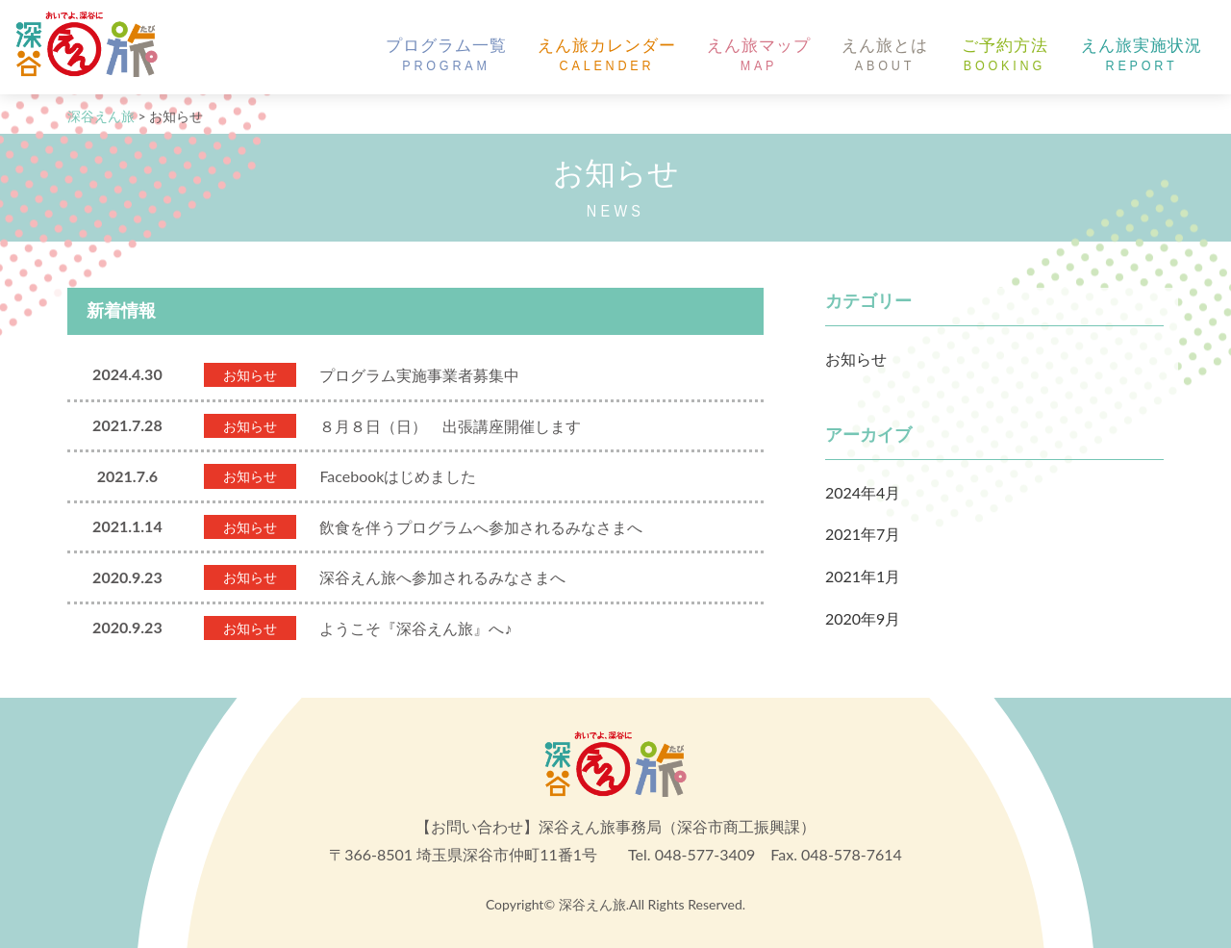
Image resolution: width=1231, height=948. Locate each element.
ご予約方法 (1005, 55)
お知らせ (856, 358)
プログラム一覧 (446, 55)
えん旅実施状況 (1141, 55)
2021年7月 (862, 534)
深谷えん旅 (592, 904)
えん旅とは (885, 55)
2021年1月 (862, 576)
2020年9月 (862, 618)
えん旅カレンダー (607, 55)
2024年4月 (862, 492)
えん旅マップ (759, 55)
